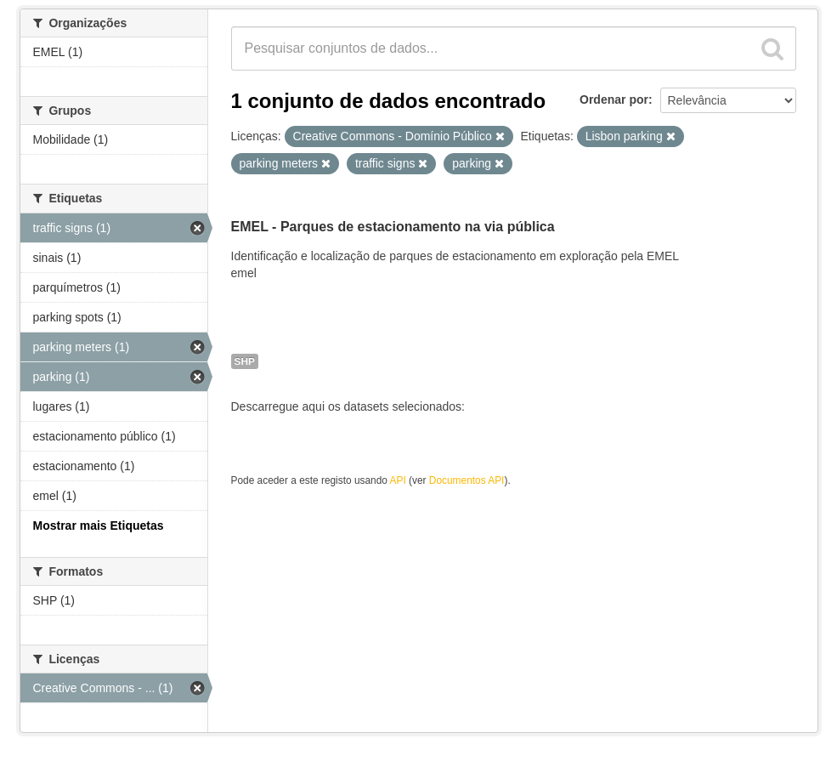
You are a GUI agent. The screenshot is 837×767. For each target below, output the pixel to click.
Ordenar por (614, 99)
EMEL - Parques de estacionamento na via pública (393, 226)
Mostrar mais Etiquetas (98, 525)
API (398, 480)
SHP (245, 361)
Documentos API (467, 480)
